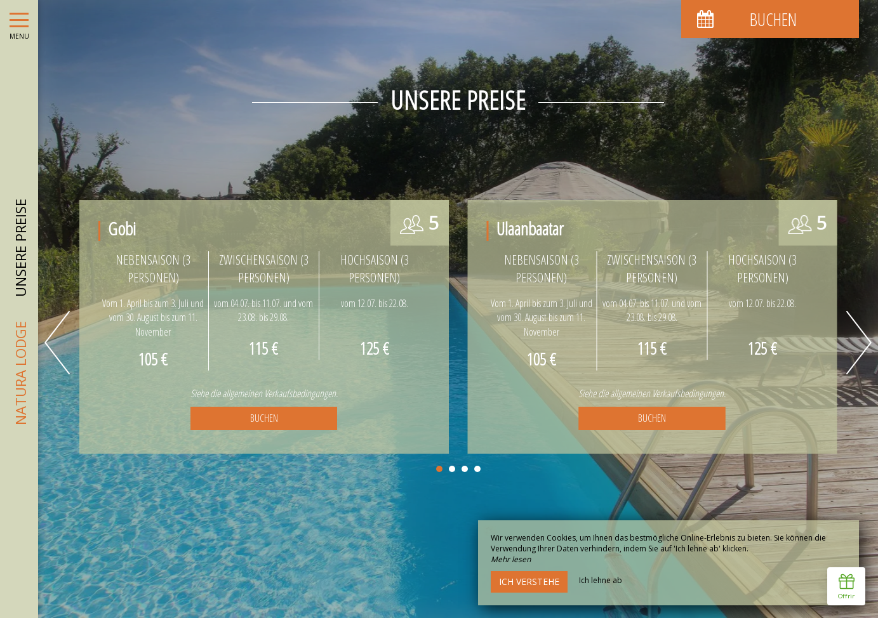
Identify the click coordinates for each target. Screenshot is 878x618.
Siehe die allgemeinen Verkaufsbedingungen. (264, 393)
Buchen (264, 418)
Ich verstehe (529, 581)
